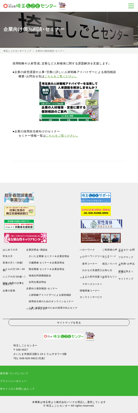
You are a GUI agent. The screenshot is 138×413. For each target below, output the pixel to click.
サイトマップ (125, 278)
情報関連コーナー (90, 290)
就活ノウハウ (109, 263)
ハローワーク (87, 249)
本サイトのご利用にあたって (17, 388)
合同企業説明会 (36, 282)
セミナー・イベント (109, 256)
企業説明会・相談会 (37, 249)
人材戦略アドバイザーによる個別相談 (48, 294)
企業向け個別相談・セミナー (42, 288)
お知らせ (107, 270)
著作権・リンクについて (14, 373)
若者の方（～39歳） (13, 262)
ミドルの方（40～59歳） (14, 269)
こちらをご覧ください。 (60, 76)
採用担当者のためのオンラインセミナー (50, 301)
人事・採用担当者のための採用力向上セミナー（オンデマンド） (51, 308)
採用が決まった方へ (125, 271)
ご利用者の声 (109, 249)
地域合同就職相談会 (38, 275)
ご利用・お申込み (126, 264)
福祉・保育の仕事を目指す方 (13, 283)
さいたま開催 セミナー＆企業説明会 (47, 256)
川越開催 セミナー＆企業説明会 (45, 262)
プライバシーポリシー (13, 381)
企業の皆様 (9, 290)
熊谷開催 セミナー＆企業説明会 (45, 269)
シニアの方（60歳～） (14, 276)
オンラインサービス (91, 297)
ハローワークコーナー (91, 256)
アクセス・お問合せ (126, 250)
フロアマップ (125, 257)
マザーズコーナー (91, 284)
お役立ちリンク (109, 277)
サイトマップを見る (69, 322)
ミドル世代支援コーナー (91, 277)
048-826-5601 (28, 358)
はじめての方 (10, 249)
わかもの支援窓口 (91, 270)
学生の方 (8, 256)
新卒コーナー (88, 263)
